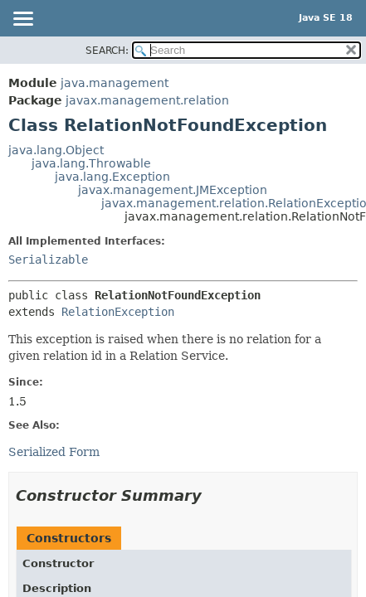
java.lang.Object (56, 150)
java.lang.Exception (112, 176)
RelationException (117, 311)
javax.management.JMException (172, 190)
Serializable (48, 259)
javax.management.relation (147, 100)
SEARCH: (107, 50)
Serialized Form (54, 452)
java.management (114, 83)
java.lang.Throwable (91, 163)
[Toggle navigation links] (22, 20)
